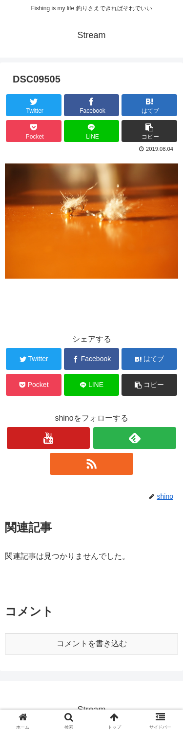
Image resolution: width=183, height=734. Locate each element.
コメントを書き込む (92, 643)
